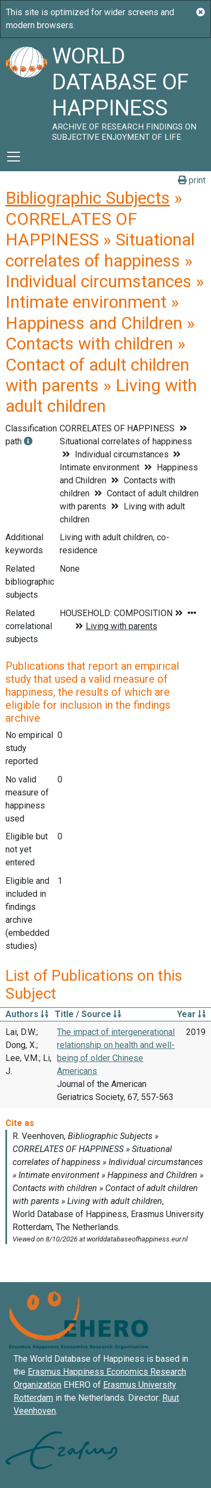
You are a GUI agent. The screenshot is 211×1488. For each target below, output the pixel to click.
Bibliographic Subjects (87, 197)
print (192, 180)
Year (191, 1014)
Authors (26, 1014)
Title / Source (88, 1014)
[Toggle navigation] (13, 156)
